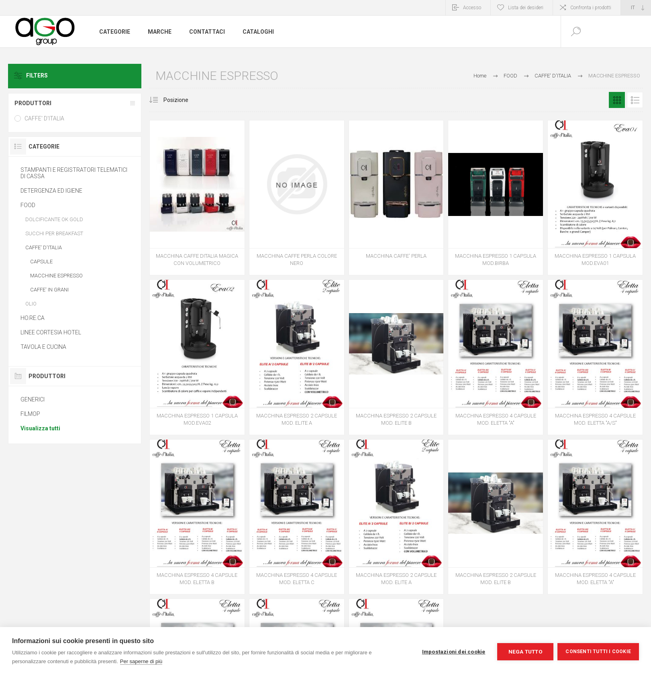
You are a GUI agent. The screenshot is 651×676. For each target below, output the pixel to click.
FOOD (27, 205)
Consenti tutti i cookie (598, 651)
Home (479, 76)
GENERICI (32, 399)
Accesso (472, 7)
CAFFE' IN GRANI (49, 290)
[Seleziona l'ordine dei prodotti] (183, 100)
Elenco (635, 100)
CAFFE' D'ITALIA (44, 118)
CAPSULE (41, 262)
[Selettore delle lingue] (636, 7)
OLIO (31, 304)
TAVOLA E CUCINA (43, 347)
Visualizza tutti (40, 428)
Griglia (617, 100)
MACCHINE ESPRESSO (56, 276)
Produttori (32, 103)
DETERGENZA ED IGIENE (51, 190)
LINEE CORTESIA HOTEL (50, 332)
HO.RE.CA (32, 318)
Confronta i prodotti (590, 7)
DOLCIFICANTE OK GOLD (54, 219)
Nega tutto (525, 651)
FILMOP (30, 414)
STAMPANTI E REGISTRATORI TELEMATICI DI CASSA (73, 173)
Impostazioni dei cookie (454, 651)
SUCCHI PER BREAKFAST (54, 233)
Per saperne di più (141, 661)
